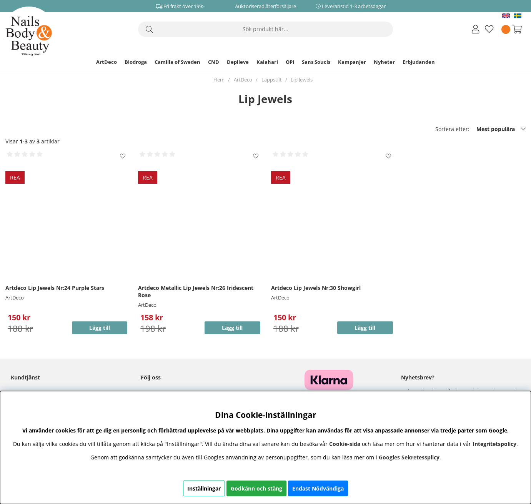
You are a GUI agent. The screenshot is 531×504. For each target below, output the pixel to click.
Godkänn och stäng (256, 488)
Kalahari (267, 61)
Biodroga (136, 61)
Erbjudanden (419, 61)
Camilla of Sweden (177, 61)
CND (213, 61)
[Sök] (265, 29)
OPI (290, 61)
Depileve (238, 61)
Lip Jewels (302, 79)
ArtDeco (106, 61)
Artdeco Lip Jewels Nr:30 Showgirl (316, 287)
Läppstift (271, 79)
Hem (219, 79)
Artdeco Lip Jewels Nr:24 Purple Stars (54, 287)
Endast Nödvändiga (318, 488)
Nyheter (384, 61)
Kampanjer (352, 61)
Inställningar (204, 488)
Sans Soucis (316, 61)
